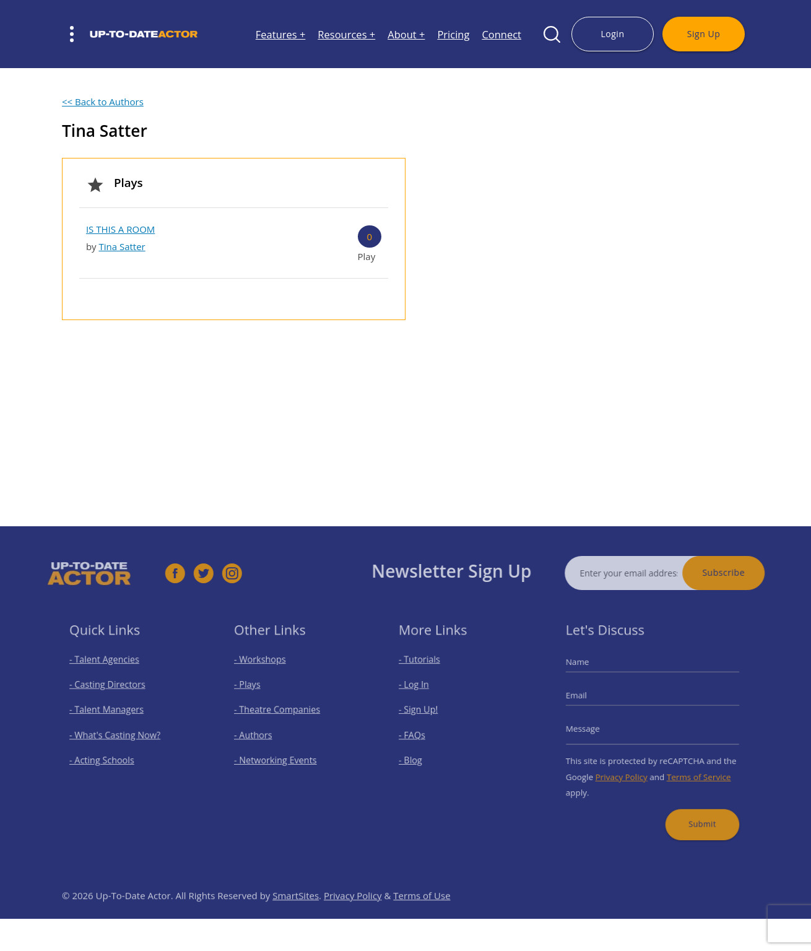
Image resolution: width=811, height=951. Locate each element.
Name (587, 671)
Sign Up (703, 34)
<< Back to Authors (103, 101)
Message (592, 729)
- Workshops (265, 669)
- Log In (420, 690)
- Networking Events (278, 756)
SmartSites (295, 914)
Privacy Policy (625, 771)
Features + (281, 34)
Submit (695, 811)
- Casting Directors (111, 690)
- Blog (417, 756)
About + (406, 34)
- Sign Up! (424, 712)
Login (612, 34)
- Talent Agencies (108, 669)
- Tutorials (425, 669)
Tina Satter (121, 246)
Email (586, 700)
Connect (501, 34)
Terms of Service (693, 771)
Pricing (453, 34)
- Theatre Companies (280, 712)
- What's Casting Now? (117, 734)
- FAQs (418, 734)
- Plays (254, 690)
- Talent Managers (110, 712)
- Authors (259, 734)
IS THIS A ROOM (120, 229)
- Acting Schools (106, 756)
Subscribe (742, 572)
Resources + (346, 34)
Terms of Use (421, 914)
